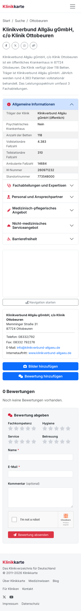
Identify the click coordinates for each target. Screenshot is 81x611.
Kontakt (27, 589)
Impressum (10, 603)
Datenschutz (31, 603)
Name (13, 450)
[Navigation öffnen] (72, 6)
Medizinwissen (39, 581)
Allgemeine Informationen (31, 104)
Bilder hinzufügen (40, 366)
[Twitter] (4, 597)
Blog (56, 581)
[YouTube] (11, 597)
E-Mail (14, 467)
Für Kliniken (11, 589)
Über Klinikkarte (14, 581)
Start (6, 21)
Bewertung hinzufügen (41, 376)
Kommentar (24, 483)
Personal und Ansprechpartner (35, 197)
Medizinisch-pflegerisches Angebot (31, 210)
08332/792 (26, 337)
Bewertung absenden (30, 535)
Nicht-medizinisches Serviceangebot (26, 225)
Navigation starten (40, 302)
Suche (20, 21)
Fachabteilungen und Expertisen (36, 185)
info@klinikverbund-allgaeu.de (38, 347)
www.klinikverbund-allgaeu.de (50, 353)
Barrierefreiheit (22, 239)
